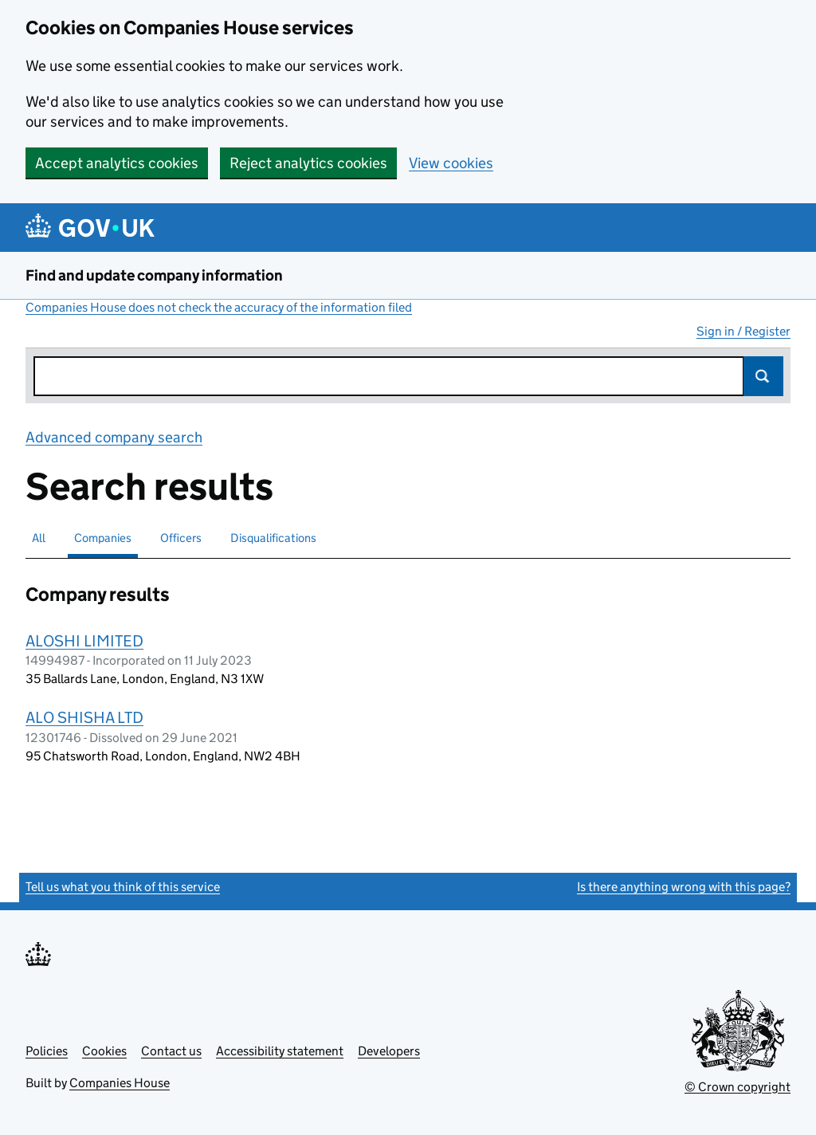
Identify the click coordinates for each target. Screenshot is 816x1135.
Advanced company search (114, 437)
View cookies (451, 163)
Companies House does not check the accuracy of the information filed (219, 307)
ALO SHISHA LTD (84, 717)
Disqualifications (273, 537)
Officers (181, 537)
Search (763, 376)
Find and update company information (154, 275)
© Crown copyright (737, 1086)
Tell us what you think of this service (123, 886)
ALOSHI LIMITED (84, 640)
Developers (389, 1050)
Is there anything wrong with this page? (683, 886)
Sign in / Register (743, 331)
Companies (102, 537)
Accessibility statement (279, 1050)
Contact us (171, 1050)
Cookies (104, 1050)
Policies (47, 1050)
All (38, 537)
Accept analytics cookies (116, 163)
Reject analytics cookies (308, 163)
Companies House (119, 1082)
